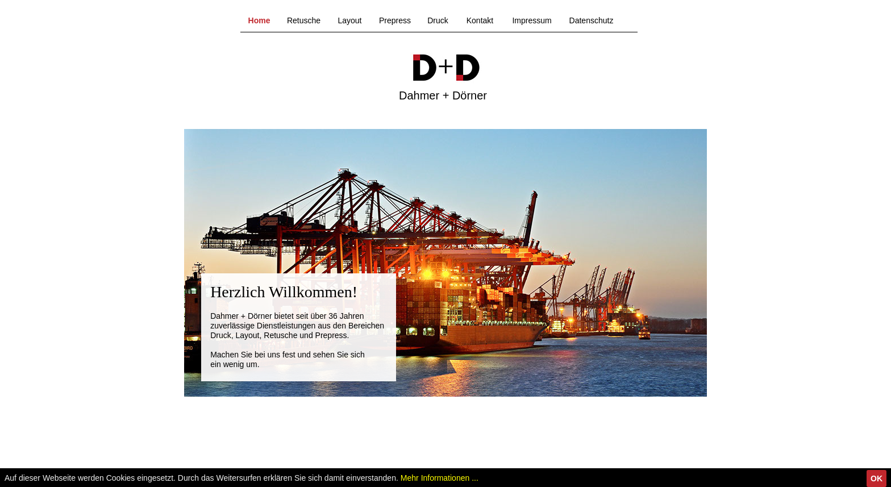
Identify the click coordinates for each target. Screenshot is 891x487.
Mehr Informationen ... (439, 477)
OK (876, 478)
